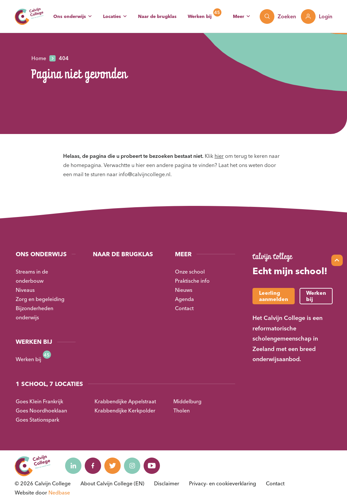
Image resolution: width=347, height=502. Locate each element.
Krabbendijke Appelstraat (125, 401)
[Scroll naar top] (337, 260)
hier (219, 156)
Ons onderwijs (69, 16)
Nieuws (183, 290)
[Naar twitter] (112, 466)
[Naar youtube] (152, 466)
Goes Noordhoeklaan (41, 410)
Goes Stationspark (37, 419)
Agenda (184, 299)
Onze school (190, 271)
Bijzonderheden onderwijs (34, 313)
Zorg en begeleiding (40, 299)
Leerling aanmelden (273, 296)
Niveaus (25, 290)
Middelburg (187, 401)
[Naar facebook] (93, 466)
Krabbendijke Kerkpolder (125, 410)
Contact (184, 308)
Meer (238, 16)
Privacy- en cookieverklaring (222, 483)
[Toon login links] (316, 16)
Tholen (181, 410)
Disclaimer (166, 483)
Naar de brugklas (157, 16)
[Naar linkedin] (73, 466)
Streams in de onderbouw (32, 276)
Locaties (112, 16)
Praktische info (192, 280)
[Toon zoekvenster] (278, 16)
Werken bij (200, 16)
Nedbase (59, 492)
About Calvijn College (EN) (112, 483)
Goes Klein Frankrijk (39, 401)
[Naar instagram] (132, 466)
